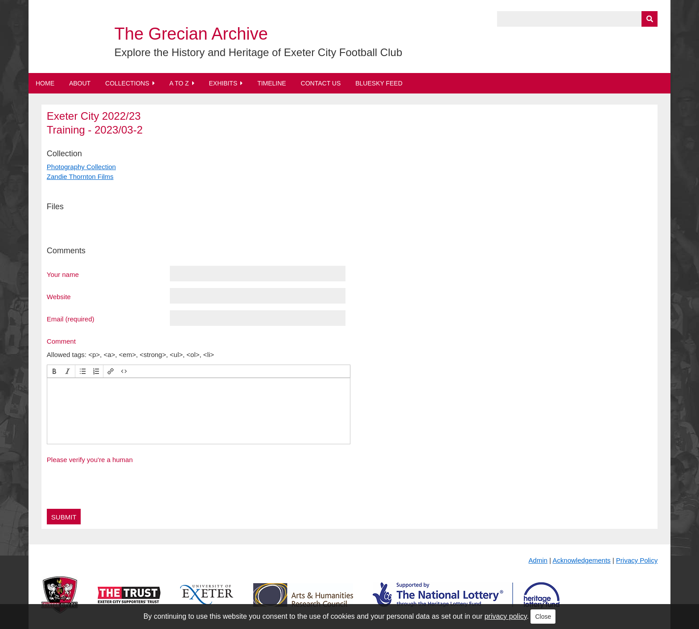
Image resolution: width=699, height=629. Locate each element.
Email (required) (71, 318)
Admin (538, 560)
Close (543, 616)
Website (59, 296)
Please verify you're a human (90, 459)
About (79, 83)
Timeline (271, 83)
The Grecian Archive (191, 33)
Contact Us (321, 83)
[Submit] (649, 19)
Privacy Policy (637, 560)
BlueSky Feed (379, 83)
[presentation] (54, 371)
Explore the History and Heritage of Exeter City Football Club (259, 52)
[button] (54, 371)
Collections (127, 83)
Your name (63, 274)
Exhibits (223, 83)
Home (45, 83)
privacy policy (506, 616)
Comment (61, 341)
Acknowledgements (582, 560)
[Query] (577, 19)
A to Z (179, 83)
